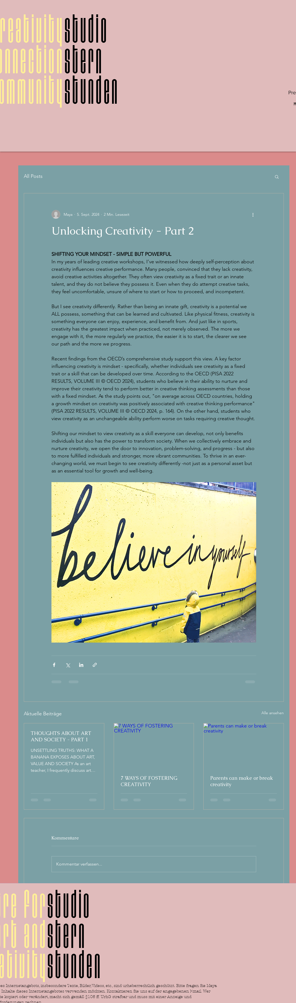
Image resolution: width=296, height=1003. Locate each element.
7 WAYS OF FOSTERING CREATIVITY (149, 781)
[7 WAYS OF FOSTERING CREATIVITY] (154, 745)
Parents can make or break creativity (241, 781)
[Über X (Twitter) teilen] (67, 664)
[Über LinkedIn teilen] (81, 664)
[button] (276, 176)
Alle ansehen (272, 712)
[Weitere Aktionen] (253, 214)
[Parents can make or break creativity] (244, 745)
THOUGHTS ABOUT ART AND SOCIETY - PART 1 (61, 736)
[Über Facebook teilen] (54, 664)
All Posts (33, 176)
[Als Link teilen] (94, 664)
